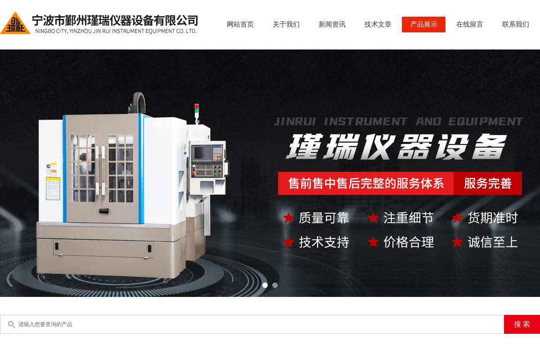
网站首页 (240, 24)
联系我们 (515, 24)
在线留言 (469, 24)
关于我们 (286, 24)
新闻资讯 (332, 24)
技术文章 (378, 24)
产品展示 (423, 24)
